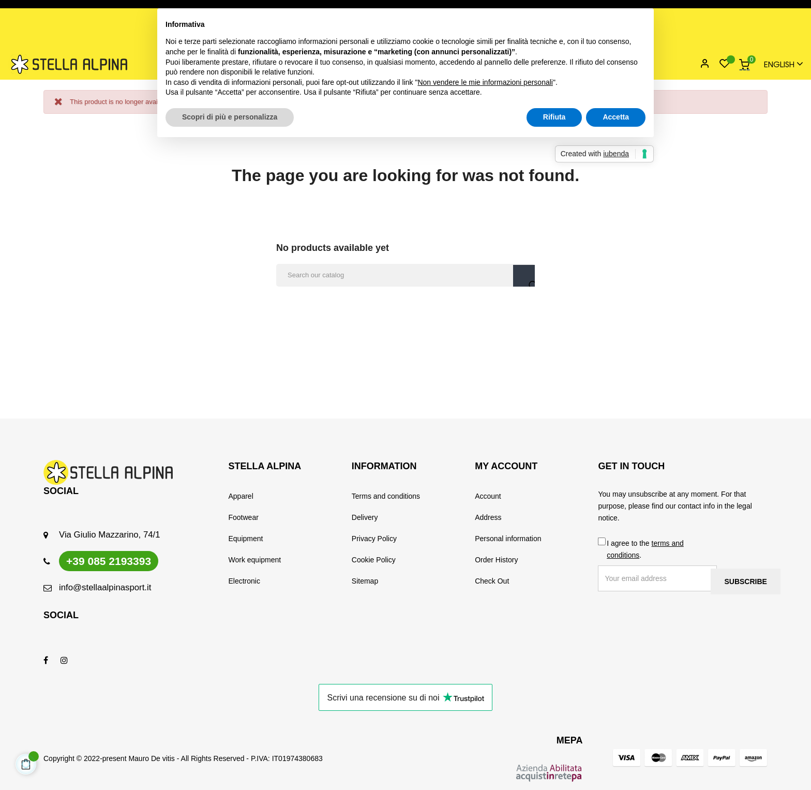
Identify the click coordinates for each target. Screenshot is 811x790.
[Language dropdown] (779, 64)
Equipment (246, 538)
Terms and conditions (386, 496)
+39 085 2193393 (108, 561)
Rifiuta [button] (554, 117)
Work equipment (255, 560)
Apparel (241, 496)
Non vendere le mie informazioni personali (484, 82)
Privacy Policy (374, 538)
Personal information (508, 538)
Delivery (365, 517)
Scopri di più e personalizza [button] (229, 117)
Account (488, 496)
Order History (496, 560)
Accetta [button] (616, 117)
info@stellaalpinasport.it (105, 587)
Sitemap (365, 581)
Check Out (492, 581)
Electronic (244, 581)
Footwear (244, 517)
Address (488, 517)
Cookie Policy (374, 560)
